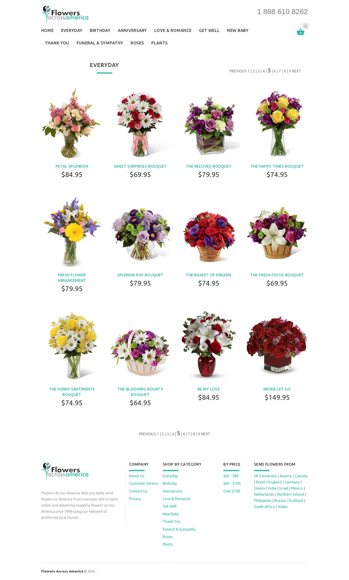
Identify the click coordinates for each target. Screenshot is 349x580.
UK (256, 476)
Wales (283, 507)
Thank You (172, 521)
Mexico (297, 488)
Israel (283, 488)
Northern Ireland (290, 494)
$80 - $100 (231, 483)
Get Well (169, 506)
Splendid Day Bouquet (140, 275)
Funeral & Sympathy (179, 529)
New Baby (171, 514)
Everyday (170, 476)
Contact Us (138, 491)
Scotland (295, 500)
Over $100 (231, 491)
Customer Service (143, 483)
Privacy (135, 499)
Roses (168, 537)
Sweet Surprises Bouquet (140, 166)
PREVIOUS (238, 71)
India (272, 488)
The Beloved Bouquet (208, 166)
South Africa (264, 507)
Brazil (260, 482)
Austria (286, 476)
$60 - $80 (230, 476)
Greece (259, 488)
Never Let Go (277, 389)
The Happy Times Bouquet (277, 166)
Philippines (262, 500)
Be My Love (209, 389)
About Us (137, 476)
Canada (301, 476)
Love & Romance (176, 499)
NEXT (296, 71)
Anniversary (172, 491)
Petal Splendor (72, 166)
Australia (269, 476)
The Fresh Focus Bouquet (277, 275)
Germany (292, 482)
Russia (279, 500)
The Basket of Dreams (209, 275)
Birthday (170, 483)
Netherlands (264, 494)
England (275, 482)
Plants (168, 544)
